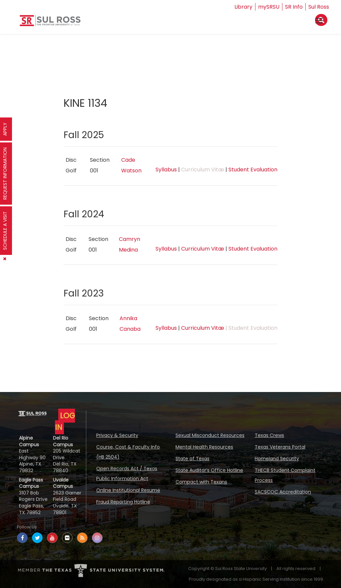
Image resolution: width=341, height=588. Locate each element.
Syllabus (166, 169)
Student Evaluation (252, 169)
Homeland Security (277, 458)
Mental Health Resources (204, 447)
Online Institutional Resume (128, 490)
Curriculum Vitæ (202, 249)
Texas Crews (269, 435)
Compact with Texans (201, 482)
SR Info (294, 7)
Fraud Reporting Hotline (123, 501)
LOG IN (65, 421)
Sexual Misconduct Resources (209, 435)
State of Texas (192, 458)
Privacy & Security (117, 435)
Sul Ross (318, 7)
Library (243, 7)
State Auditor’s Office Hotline (209, 470)
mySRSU (268, 7)
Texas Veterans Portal (280, 447)
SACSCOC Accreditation (283, 492)
